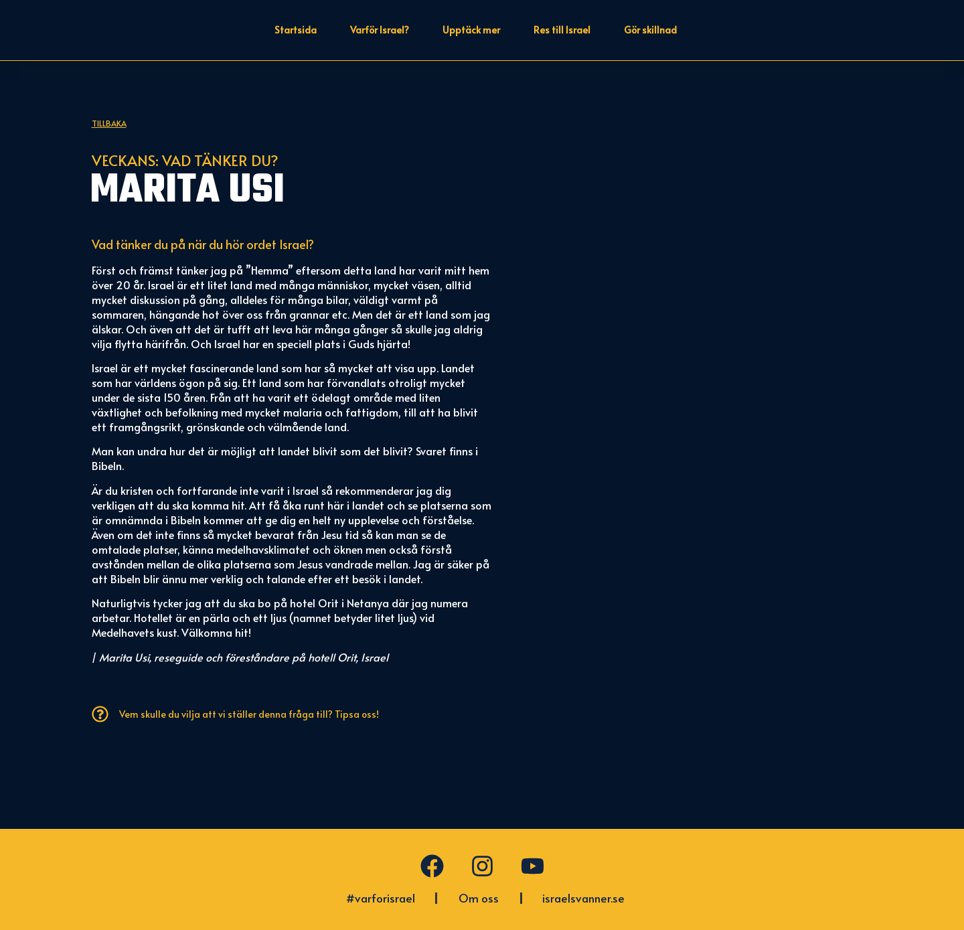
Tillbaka (109, 190)
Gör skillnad (650, 29)
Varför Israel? (379, 29)
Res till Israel (562, 29)
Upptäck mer (471, 29)
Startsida (295, 29)
